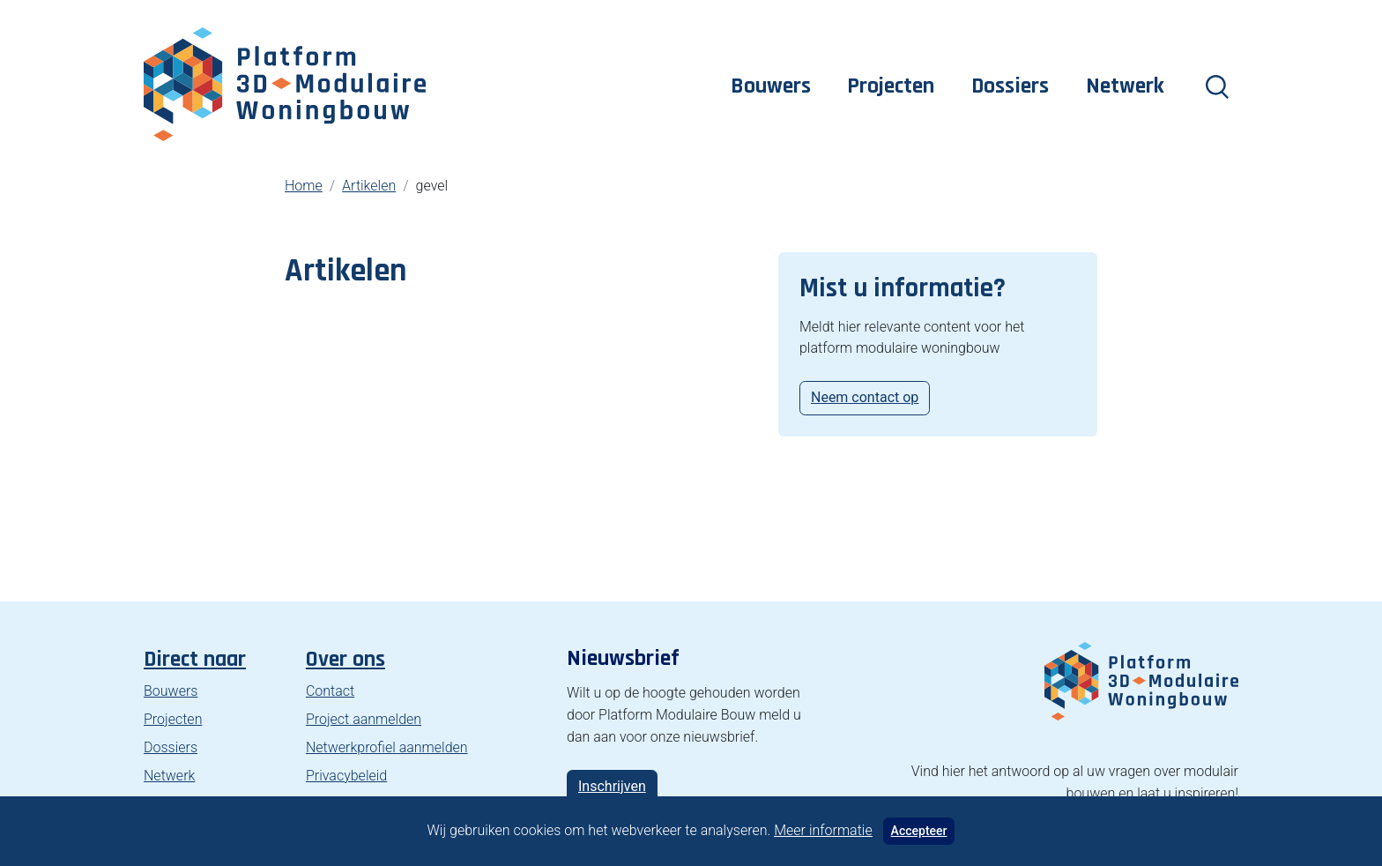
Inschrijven (612, 786)
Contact (330, 691)
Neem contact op (864, 397)
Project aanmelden (363, 719)
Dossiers (1010, 86)
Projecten (890, 86)
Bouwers (771, 86)
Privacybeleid (346, 775)
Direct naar (195, 659)
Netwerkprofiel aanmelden (387, 747)
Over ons (345, 659)
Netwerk (1125, 86)
